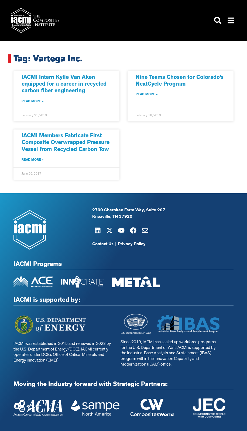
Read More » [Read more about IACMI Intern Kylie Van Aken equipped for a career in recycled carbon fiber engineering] (32, 101)
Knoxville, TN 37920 (112, 217)
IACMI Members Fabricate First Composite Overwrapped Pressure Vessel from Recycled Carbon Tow (65, 142)
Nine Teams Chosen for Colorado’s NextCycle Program (180, 80)
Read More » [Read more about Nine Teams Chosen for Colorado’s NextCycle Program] (146, 94)
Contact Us (103, 244)
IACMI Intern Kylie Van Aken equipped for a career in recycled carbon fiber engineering (64, 83)
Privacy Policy (132, 244)
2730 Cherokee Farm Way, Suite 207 (128, 210)
